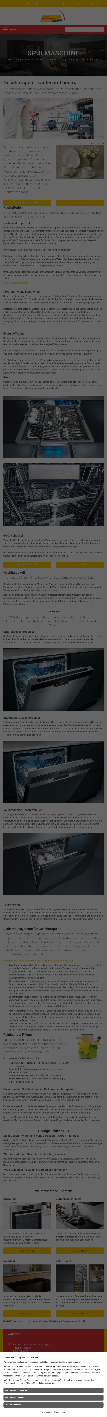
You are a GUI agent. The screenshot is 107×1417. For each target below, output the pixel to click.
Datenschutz (59, 1412)
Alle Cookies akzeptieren (16, 1390)
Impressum (47, 1412)
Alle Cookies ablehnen (15, 1397)
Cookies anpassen (13, 1405)
